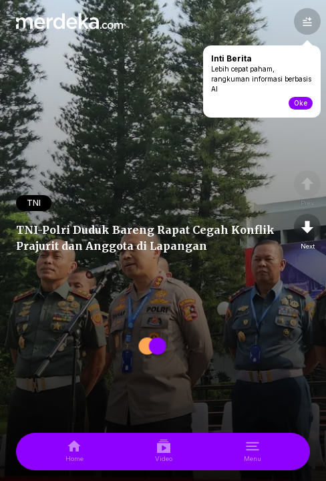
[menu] (252, 452)
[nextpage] (307, 232)
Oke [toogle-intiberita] (300, 103)
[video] (163, 452)
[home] (74, 452)
